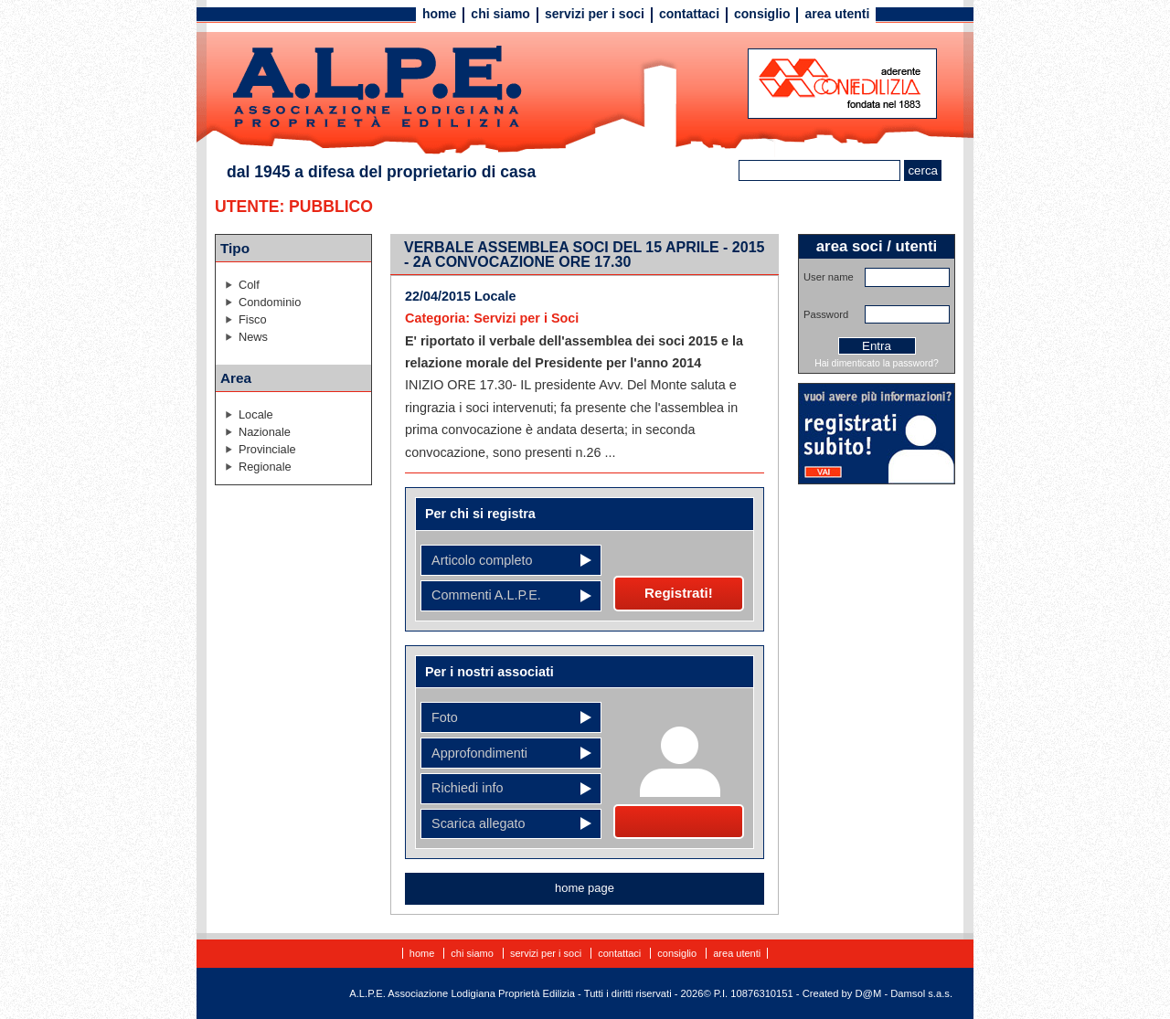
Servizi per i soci (594, 13)
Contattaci (689, 13)
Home (439, 13)
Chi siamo (500, 13)
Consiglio (762, 13)
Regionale (265, 466)
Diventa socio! (678, 821)
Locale (256, 414)
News (253, 337)
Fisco (253, 319)
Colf (249, 285)
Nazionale (265, 432)
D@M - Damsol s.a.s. (904, 993)
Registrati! (678, 592)
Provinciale (267, 449)
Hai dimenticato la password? (876, 363)
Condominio (270, 302)
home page (584, 888)
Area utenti (836, 13)
